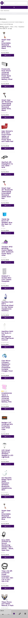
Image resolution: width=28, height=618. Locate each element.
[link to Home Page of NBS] (2, 4)
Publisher (6, 26)
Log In (2, 610)
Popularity (21, 26)
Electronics (6, 10)
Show (1, 28)
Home (2, 10)
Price (16, 26)
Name (11, 26)
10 (19, 22)
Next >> (22, 22)
